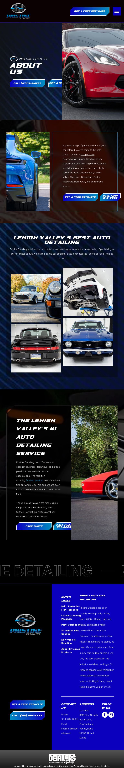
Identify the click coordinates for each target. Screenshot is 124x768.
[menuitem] (71, 609)
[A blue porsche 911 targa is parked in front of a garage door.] (36, 348)
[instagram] (111, 715)
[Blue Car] (88, 342)
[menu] (117, 11)
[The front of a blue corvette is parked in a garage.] (88, 292)
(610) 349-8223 (69, 719)
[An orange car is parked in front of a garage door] (36, 298)
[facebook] (105, 715)
